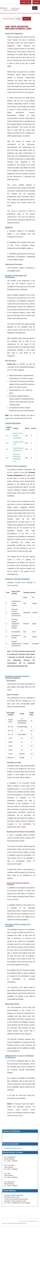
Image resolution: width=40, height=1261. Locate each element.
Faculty (18, 18)
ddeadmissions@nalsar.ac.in (12, 1148)
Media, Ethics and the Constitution (18, 435)
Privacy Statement (33, 1221)
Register (36, 2)
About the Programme (8, 18)
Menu (34, 8)
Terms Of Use (23, 1221)
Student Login (25, 2)
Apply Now (27, 18)
